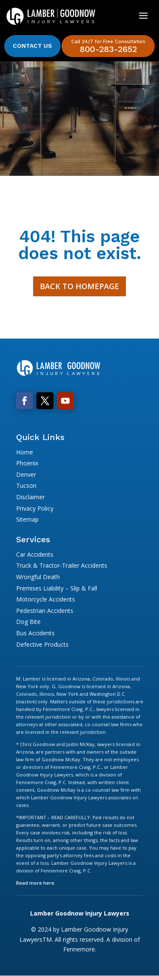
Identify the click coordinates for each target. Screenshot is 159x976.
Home (24, 452)
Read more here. (36, 883)
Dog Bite (28, 622)
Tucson (26, 485)
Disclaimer (30, 497)
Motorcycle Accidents (45, 599)
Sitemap (27, 519)
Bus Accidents (35, 633)
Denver (26, 474)
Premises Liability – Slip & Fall (56, 588)
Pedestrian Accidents (44, 611)
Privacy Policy (34, 508)
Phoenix (27, 463)
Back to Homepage (79, 286)
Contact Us (32, 45)
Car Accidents (34, 554)
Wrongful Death (38, 577)
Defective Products (42, 644)
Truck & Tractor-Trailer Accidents (61, 565)
